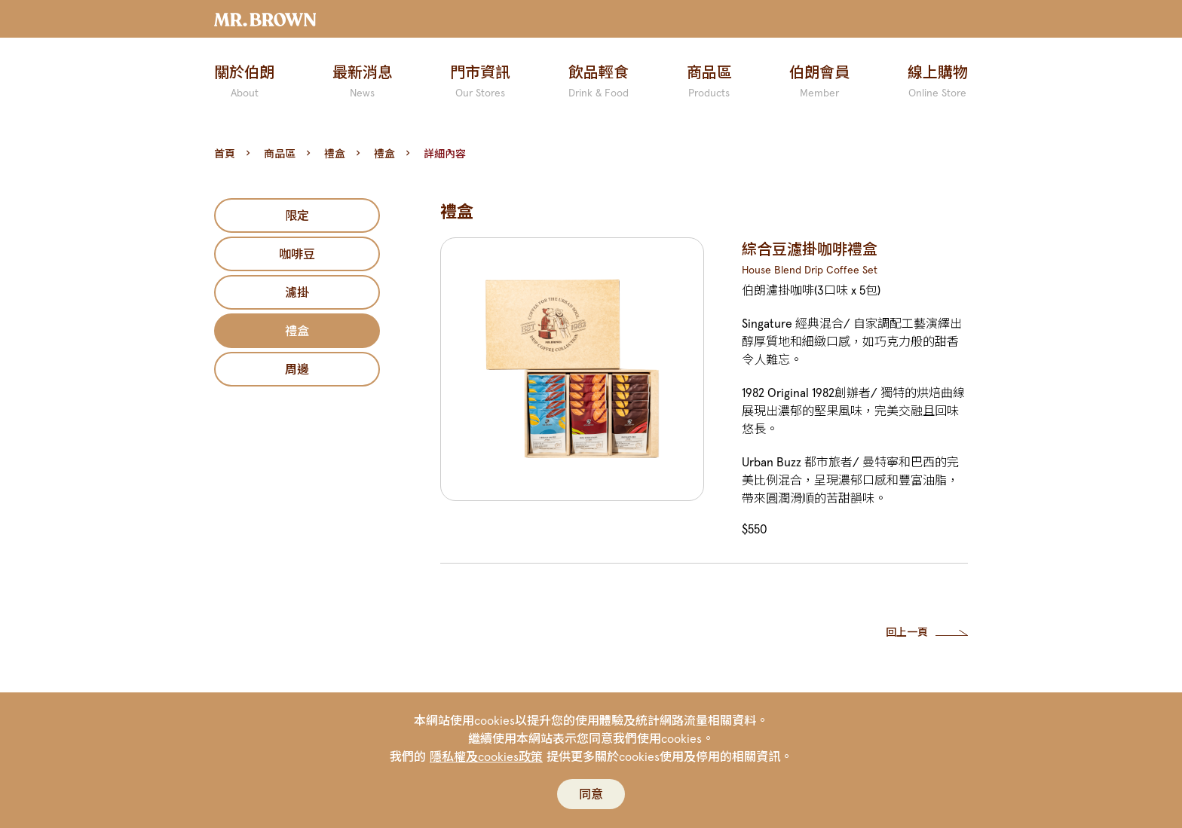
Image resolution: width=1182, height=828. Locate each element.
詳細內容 (445, 153)
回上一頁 (907, 632)
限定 (297, 215)
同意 (591, 794)
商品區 (280, 153)
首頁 (224, 153)
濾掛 (297, 292)
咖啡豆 (297, 254)
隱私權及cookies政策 (486, 756)
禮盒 (334, 153)
